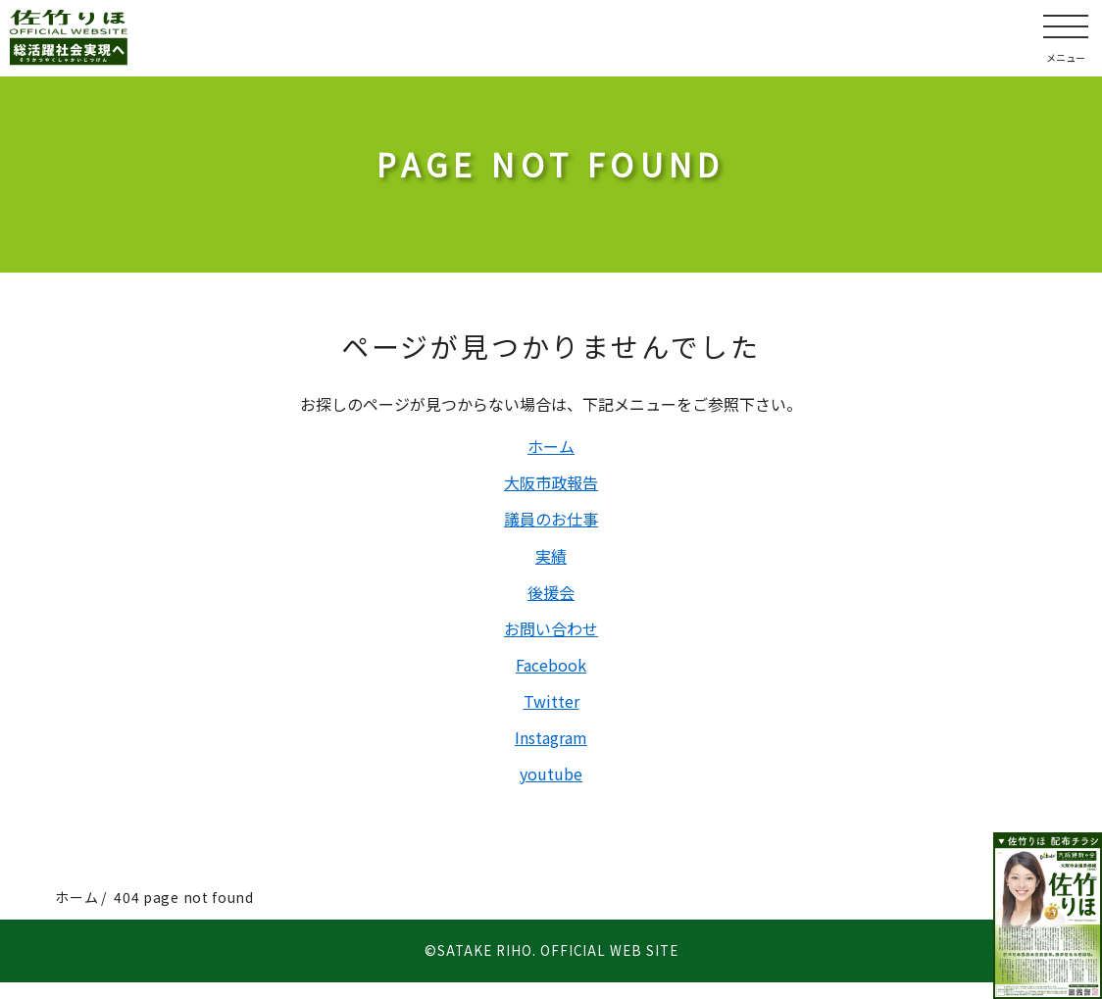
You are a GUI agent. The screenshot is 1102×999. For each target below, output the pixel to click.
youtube (551, 789)
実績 (551, 562)
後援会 (551, 599)
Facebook (551, 675)
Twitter (551, 713)
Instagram (551, 752)
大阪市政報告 (551, 485)
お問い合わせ (551, 637)
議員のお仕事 (551, 523)
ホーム (551, 447)
